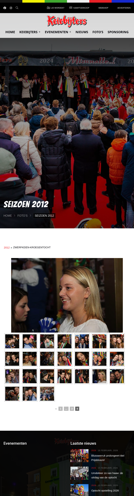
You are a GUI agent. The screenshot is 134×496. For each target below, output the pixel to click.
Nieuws (82, 32)
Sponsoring (118, 32)
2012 (7, 247)
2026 (93, 450)
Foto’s (97, 32)
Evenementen (58, 32)
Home (10, 32)
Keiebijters (29, 32)
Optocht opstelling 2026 (105, 490)
